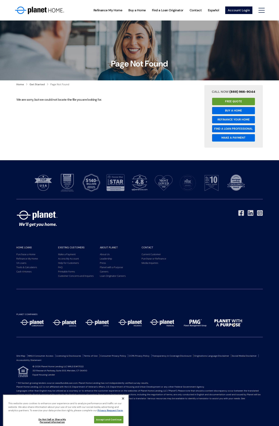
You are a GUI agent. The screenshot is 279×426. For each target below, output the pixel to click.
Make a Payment (233, 138)
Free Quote (233, 101)
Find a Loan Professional (233, 129)
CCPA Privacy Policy (139, 355)
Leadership (106, 258)
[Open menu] (261, 10)
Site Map (20, 355)
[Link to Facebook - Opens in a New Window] (241, 213)
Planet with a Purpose (111, 267)
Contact (196, 10)
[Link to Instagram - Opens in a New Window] (260, 213)
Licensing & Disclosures (68, 355)
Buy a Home (137, 10)
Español (213, 10)
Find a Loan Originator (167, 10)
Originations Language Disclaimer (211, 355)
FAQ (60, 267)
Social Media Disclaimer (244, 355)
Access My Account (68, 258)
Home (20, 84)
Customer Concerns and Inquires (76, 275)
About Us (105, 254)
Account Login (239, 10)
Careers (104, 271)
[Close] (123, 408)
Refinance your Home (233, 119)
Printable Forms (66, 271)
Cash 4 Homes (23, 271)
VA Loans (21, 263)
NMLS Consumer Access (40, 355)
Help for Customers (68, 263)
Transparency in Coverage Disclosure (171, 355)
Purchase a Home (25, 254)
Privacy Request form (110, 420)
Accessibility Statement (28, 360)
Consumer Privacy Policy (113, 355)
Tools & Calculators (26, 267)
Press (103, 263)
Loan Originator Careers (113, 275)
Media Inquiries (150, 263)
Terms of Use (90, 355)
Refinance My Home (108, 10)
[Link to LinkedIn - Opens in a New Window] (250, 213)
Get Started (37, 84)
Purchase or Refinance (154, 258)
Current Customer (151, 254)
